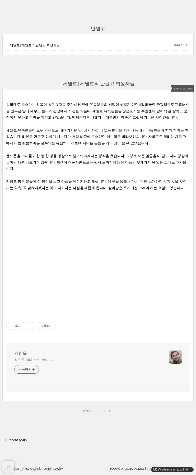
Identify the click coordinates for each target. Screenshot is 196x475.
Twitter (24, 468)
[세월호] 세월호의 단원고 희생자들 (34, 45)
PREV (87, 411)
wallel (152, 468)
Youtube (46, 468)
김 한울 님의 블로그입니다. (34, 360)
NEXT (108, 411)
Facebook (35, 468)
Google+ (58, 468)
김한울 (20, 353)
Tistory (128, 468)
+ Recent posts (15, 440)
